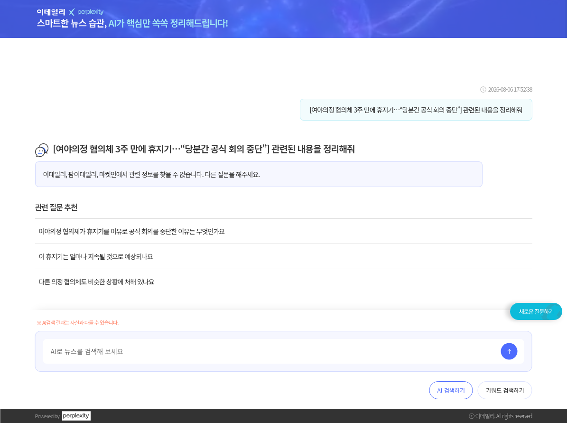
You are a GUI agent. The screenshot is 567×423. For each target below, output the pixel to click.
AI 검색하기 (451, 390)
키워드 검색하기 (505, 390)
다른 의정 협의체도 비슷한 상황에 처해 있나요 (96, 281)
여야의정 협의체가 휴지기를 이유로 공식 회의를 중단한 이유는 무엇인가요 (132, 231)
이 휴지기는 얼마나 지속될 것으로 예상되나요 (96, 256)
